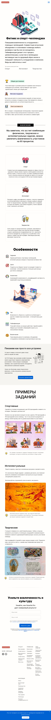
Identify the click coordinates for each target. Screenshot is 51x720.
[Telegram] (3, 654)
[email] (25, 617)
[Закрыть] (49, 711)
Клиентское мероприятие (38, 671)
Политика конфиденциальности (23, 699)
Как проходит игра (21, 683)
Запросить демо (25, 625)
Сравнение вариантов (20, 689)
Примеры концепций (20, 692)
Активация (37, 655)
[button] (25, 377)
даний (23, 694)
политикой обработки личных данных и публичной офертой (23, 621)
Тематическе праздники (38, 651)
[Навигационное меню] (49, 2)
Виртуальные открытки (30, 661)
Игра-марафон (21, 649)
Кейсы (19, 680)
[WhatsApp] (6, 654)
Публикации (21, 696)
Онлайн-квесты (21, 651)
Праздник (37, 653)
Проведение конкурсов (30, 656)
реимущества (22, 686)
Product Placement (37, 675)
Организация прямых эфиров (30, 665)
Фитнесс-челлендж (29, 668)
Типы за (20, 694)
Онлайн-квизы (21, 656)
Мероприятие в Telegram (21, 654)
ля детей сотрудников (38, 665)
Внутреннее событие (38, 660)
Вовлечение (29, 649)
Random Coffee (30, 658)
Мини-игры (20, 662)
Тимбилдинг (29, 653)
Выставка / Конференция (38, 668)
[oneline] (25, 612)
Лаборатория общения (21, 659)
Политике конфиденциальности (25, 630)
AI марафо (29, 651)
